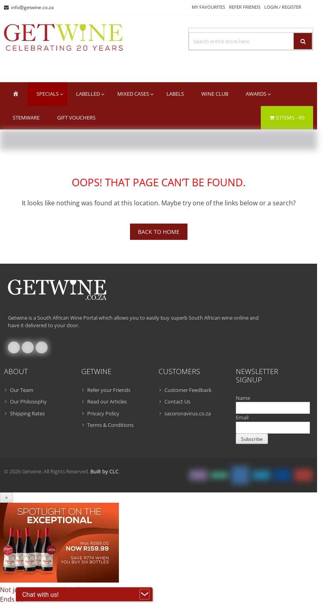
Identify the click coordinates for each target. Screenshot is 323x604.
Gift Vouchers (76, 117)
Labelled (88, 93)
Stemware (26, 117)
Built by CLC (104, 471)
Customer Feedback (188, 390)
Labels (175, 93)
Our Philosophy (28, 401)
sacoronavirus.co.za (187, 413)
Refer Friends (244, 7)
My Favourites (208, 7)
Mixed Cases (133, 93)
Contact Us (177, 401)
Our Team (21, 390)
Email (242, 417)
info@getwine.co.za (32, 7)
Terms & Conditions (110, 424)
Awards (256, 93)
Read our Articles (107, 401)
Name (243, 397)
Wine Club (214, 93)
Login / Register (282, 7)
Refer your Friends (108, 390)
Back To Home (159, 231)
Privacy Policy (103, 413)
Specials (47, 93)
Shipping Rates (27, 413)
